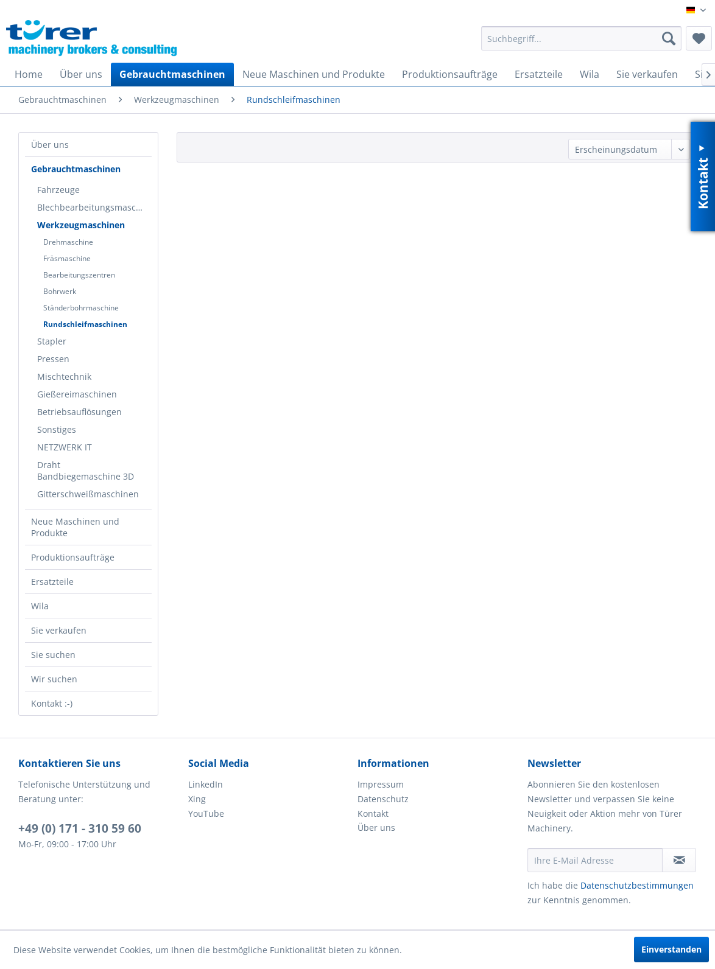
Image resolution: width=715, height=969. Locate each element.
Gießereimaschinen (77, 394)
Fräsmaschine (67, 258)
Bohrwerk (59, 291)
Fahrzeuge (58, 189)
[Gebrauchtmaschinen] (172, 74)
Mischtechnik (64, 376)
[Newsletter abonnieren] (679, 860)
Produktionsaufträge (72, 557)
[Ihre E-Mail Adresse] (595, 860)
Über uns (50, 144)
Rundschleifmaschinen (85, 324)
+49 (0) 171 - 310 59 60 (79, 828)
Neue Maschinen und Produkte (75, 527)
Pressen (53, 359)
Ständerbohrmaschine (81, 308)
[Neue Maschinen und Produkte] (313, 74)
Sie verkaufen (58, 630)
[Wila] (589, 74)
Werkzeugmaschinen (81, 225)
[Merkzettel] (699, 38)
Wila (40, 606)
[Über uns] (81, 74)
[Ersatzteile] (538, 74)
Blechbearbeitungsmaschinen (94, 207)
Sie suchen (53, 654)
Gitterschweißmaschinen (88, 494)
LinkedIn (205, 784)
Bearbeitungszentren (79, 275)
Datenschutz (383, 799)
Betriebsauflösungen (79, 412)
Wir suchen (54, 679)
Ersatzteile (52, 581)
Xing (197, 799)
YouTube (206, 813)
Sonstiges (56, 429)
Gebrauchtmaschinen (76, 169)
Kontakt (373, 813)
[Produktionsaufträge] (449, 74)
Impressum (381, 784)
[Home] (28, 74)
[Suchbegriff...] (581, 38)
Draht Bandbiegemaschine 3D (85, 470)
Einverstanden (671, 949)
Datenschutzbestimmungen (637, 885)
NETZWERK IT (64, 447)
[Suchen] (669, 38)
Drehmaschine (68, 242)
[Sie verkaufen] (647, 74)
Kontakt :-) (51, 703)
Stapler (51, 341)
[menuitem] (581, 38)
